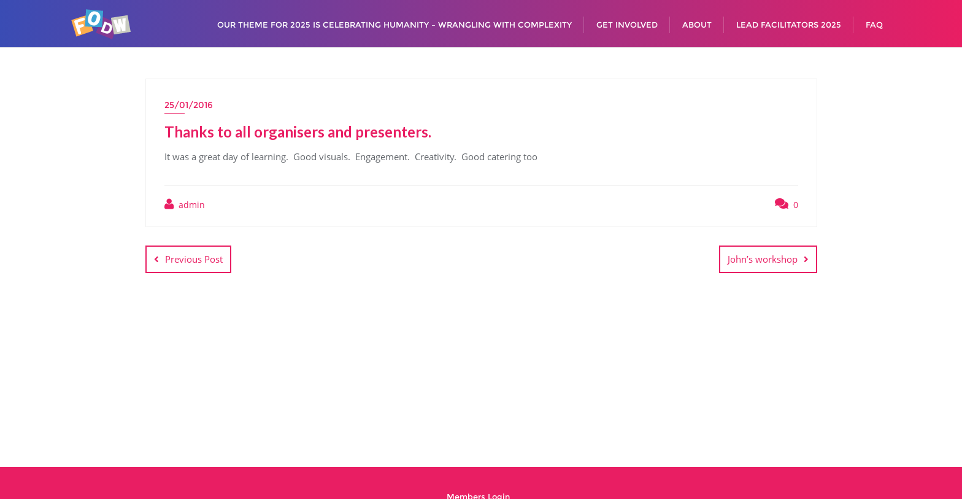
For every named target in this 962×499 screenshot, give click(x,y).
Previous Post (194, 259)
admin (184, 204)
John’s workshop (763, 259)
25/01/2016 (188, 104)
